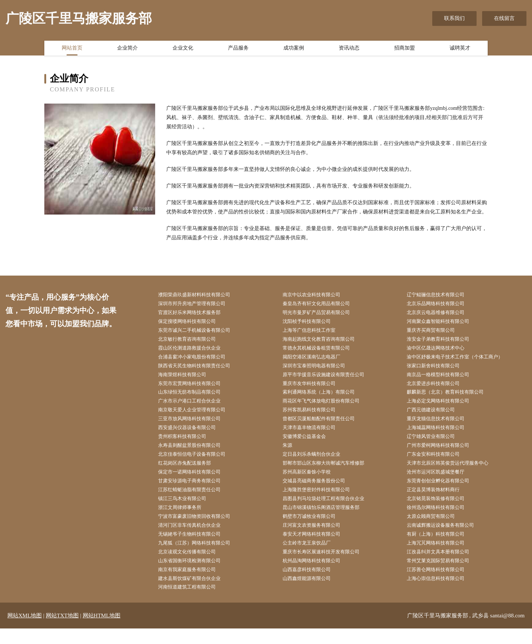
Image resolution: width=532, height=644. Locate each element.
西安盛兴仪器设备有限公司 (192, 435)
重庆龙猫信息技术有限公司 (440, 425)
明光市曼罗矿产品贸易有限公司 (321, 313)
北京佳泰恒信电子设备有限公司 (197, 462)
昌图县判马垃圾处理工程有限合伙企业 (329, 509)
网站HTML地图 (102, 631)
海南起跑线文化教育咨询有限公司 (324, 341)
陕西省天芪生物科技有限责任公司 (199, 369)
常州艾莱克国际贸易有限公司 (443, 574)
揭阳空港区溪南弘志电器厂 (316, 360)
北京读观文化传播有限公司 (192, 565)
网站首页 (72, 49)
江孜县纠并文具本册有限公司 (443, 565)
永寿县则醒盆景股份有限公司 (194, 453)
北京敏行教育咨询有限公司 (192, 341)
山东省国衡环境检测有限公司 (194, 574)
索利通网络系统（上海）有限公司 (324, 397)
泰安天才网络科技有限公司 (316, 546)
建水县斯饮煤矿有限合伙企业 (194, 593)
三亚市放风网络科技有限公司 (194, 425)
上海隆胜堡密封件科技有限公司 (321, 500)
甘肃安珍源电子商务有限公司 (194, 490)
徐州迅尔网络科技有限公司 (440, 519)
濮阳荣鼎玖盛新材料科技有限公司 (199, 295)
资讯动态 (349, 49)
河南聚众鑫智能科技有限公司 (443, 323)
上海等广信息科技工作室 (313, 332)
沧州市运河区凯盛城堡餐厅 (440, 481)
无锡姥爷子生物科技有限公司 (194, 546)
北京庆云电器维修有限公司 (440, 313)
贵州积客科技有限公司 (186, 444)
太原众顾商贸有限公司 (435, 528)
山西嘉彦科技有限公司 (311, 584)
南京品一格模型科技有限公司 (443, 379)
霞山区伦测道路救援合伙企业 (194, 351)
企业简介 (127, 49)
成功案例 (294, 49)
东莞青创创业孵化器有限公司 (443, 490)
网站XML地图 (24, 631)
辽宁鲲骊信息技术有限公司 (440, 295)
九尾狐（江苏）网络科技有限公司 (199, 556)
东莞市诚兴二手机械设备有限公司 (199, 332)
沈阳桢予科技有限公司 (311, 323)
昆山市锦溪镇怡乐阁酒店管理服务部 (326, 519)
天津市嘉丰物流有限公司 (313, 435)
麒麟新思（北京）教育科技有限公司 (450, 397)
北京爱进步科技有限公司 (437, 388)
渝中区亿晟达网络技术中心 (440, 351)
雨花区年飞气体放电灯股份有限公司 (326, 406)
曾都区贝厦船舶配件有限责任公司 (324, 425)
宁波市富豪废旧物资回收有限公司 (199, 528)
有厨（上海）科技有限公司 (440, 546)
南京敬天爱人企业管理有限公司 (197, 416)
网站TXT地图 (62, 631)
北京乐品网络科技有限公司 (440, 304)
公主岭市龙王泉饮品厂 (311, 556)
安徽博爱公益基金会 (308, 444)
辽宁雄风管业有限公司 (435, 444)
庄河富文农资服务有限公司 (316, 537)
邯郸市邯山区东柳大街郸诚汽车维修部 (329, 472)
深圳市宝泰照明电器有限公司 (318, 369)
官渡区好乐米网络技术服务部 (194, 313)
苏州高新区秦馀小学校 (311, 481)
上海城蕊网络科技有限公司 (440, 435)
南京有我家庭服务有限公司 (192, 584)
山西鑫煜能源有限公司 (311, 593)
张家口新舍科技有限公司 (437, 369)
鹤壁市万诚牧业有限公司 (313, 528)
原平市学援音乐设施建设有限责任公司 (329, 379)
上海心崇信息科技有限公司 (440, 593)
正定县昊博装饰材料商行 (437, 500)
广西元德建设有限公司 (435, 416)
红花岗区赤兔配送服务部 (189, 472)
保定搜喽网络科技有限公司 (192, 323)
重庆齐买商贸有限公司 (435, 332)
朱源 (290, 453)
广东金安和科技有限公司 (437, 462)
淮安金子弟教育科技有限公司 (443, 341)
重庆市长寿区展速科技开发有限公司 (326, 565)
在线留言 (504, 18)
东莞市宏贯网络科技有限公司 (194, 388)
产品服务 (238, 49)
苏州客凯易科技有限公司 (313, 416)
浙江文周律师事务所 (184, 519)
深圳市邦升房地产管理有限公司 (197, 304)
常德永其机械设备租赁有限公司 (321, 351)
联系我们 (454, 18)
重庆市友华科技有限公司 (313, 388)
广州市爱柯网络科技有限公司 (443, 453)
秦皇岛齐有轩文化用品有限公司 (321, 304)
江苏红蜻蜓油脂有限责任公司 (194, 500)
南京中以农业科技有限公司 (316, 295)
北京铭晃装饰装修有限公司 (440, 509)
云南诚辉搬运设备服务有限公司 (445, 537)
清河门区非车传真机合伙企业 (194, 537)
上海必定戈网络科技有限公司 (443, 406)
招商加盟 (404, 49)
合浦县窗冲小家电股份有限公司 (197, 360)
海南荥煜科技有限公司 (186, 379)
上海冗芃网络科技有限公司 (440, 556)
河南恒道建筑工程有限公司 (192, 602)
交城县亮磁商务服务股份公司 (318, 490)
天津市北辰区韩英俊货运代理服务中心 (453, 472)
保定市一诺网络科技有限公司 (194, 481)
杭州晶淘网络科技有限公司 (316, 574)
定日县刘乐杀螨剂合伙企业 (316, 462)
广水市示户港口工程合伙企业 (194, 406)
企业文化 (183, 49)
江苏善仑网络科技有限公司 (440, 584)
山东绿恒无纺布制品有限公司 (194, 397)
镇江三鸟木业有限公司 (186, 509)
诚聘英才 (460, 49)
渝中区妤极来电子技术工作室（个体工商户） (461, 360)
